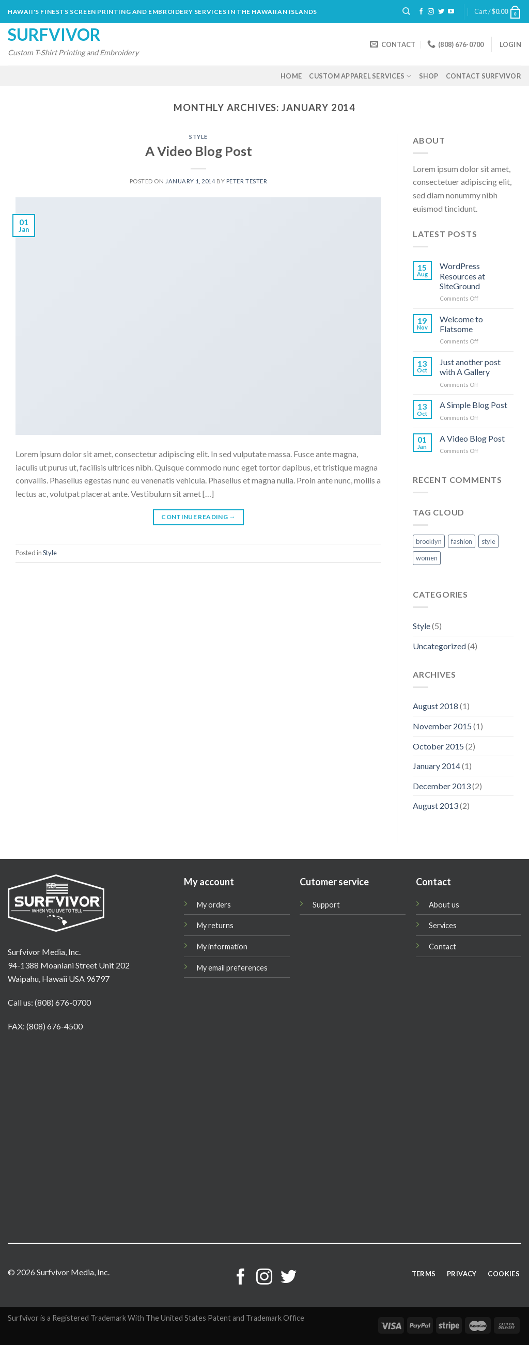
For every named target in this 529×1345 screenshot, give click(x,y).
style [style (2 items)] (488, 541)
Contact (442, 946)
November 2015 (442, 726)
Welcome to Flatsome (461, 324)
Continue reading (198, 517)
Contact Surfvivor (483, 76)
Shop (429, 76)
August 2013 (435, 805)
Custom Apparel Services (360, 76)
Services (443, 925)
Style (198, 136)
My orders (214, 904)
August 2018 (435, 706)
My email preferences (232, 967)
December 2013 (442, 786)
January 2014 (436, 766)
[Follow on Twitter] (441, 11)
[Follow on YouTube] (451, 11)
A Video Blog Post (198, 151)
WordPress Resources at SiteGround (462, 275)
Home (291, 76)
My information (222, 946)
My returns (215, 925)
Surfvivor (54, 34)
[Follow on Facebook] (421, 11)
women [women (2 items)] (427, 558)
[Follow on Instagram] (431, 11)
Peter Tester (247, 181)
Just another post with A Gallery (470, 367)
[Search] (406, 11)
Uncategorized (439, 646)
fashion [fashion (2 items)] (461, 541)
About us (444, 904)
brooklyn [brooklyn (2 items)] (429, 541)
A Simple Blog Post (473, 405)
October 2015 (438, 746)
